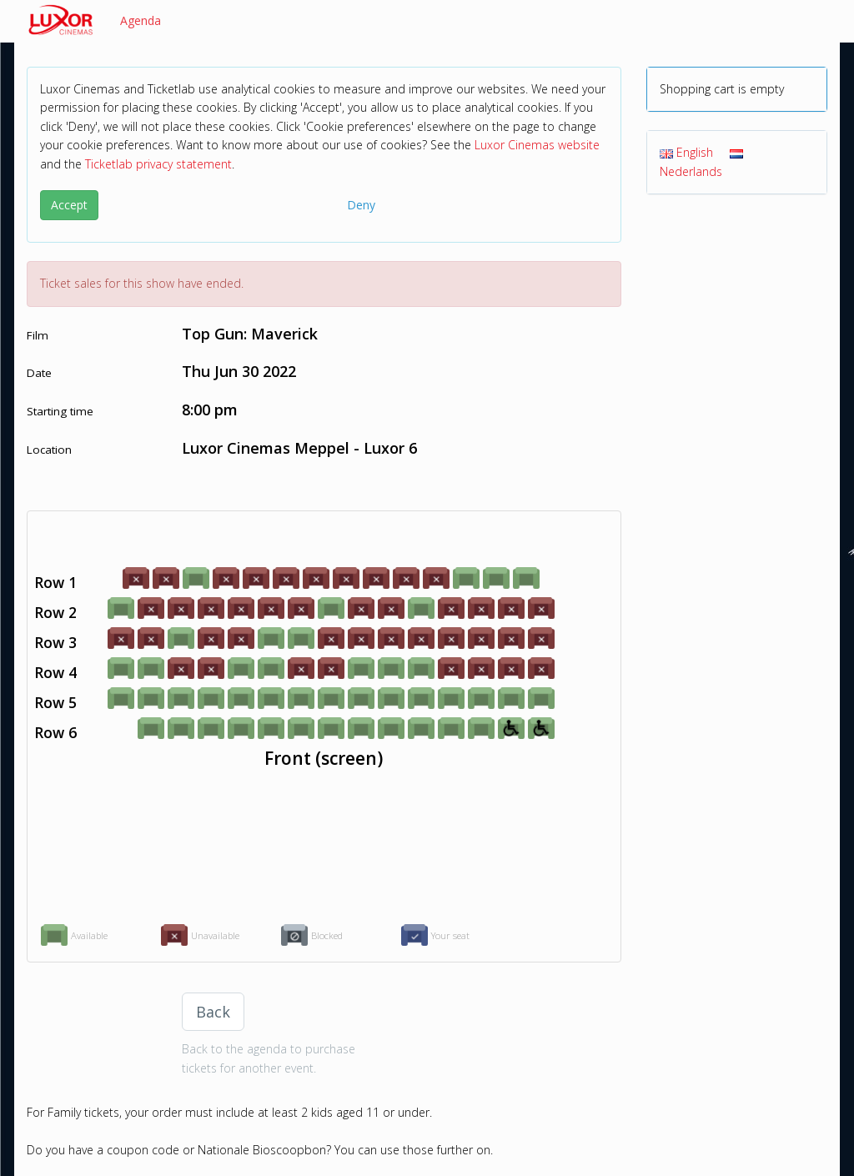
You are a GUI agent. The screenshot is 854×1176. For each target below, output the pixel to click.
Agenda (140, 20)
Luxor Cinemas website (537, 145)
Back (213, 1012)
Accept (69, 205)
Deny (361, 205)
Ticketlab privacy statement (158, 164)
